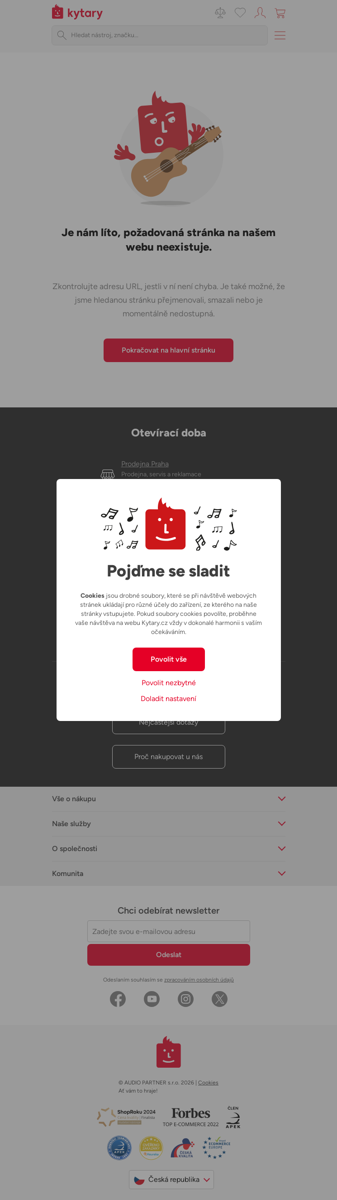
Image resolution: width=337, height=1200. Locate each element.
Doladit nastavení (168, 698)
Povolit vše (169, 659)
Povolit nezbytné (169, 682)
